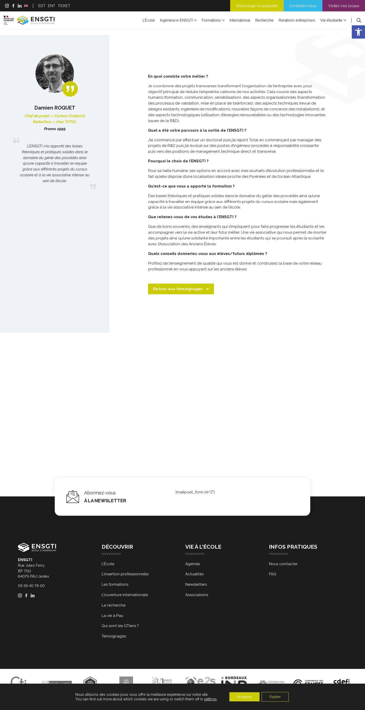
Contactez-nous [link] (303, 6)
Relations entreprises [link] (297, 20)
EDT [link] (41, 6)
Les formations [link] (115, 584)
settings (210, 699)
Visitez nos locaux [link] (343, 6)
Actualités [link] (194, 574)
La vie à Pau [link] (112, 615)
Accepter (244, 697)
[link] (358, 32)
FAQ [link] (272, 574)
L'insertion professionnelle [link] (125, 574)
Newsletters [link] (196, 584)
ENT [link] (51, 6)
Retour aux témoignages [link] (181, 289)
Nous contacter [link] (283, 564)
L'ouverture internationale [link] (125, 595)
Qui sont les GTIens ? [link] (120, 626)
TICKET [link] (64, 6)
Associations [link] (196, 595)
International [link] (240, 20)
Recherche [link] (264, 20)
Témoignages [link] (114, 636)
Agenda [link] (192, 564)
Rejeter (275, 697)
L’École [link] (149, 20)
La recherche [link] (113, 605)
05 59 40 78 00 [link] (31, 585)
